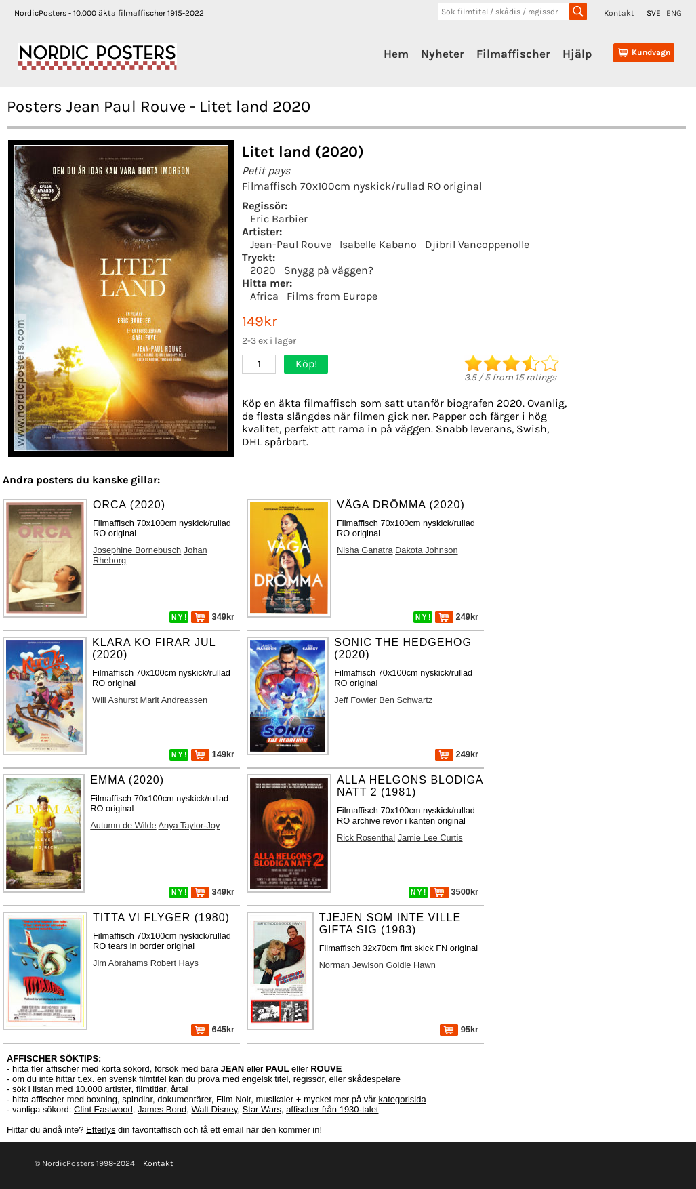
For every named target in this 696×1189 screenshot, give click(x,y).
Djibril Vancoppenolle (477, 244)
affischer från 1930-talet (332, 1109)
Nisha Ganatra (365, 550)
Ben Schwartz (405, 700)
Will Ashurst (115, 700)
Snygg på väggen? (328, 270)
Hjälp (577, 53)
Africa (264, 295)
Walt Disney (214, 1109)
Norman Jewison (351, 965)
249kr (456, 616)
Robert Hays (174, 963)
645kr (212, 1029)
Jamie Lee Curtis (430, 837)
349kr (212, 616)
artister (118, 1089)
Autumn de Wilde (123, 825)
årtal (179, 1089)
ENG (674, 13)
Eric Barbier (279, 218)
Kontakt (619, 13)
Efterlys (100, 1130)
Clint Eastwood (103, 1109)
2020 (263, 270)
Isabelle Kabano (378, 244)
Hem (396, 53)
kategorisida (402, 1099)
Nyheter (442, 53)
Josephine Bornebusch (137, 550)
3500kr (454, 892)
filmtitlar (151, 1089)
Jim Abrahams (120, 963)
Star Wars (262, 1109)
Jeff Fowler (355, 700)
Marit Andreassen (173, 700)
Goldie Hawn (411, 965)
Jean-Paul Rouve (290, 244)
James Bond (162, 1109)
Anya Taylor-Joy (189, 825)
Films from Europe (332, 295)
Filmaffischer (513, 53)
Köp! (306, 363)
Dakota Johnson (426, 550)
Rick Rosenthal (366, 837)
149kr (212, 754)
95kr (459, 1029)
